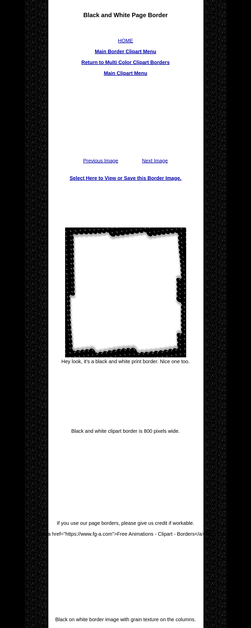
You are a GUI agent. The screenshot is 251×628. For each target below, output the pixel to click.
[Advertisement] (125, 117)
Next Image (155, 160)
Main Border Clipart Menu (125, 51)
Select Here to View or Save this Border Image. (125, 178)
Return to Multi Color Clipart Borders (125, 62)
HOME (125, 40)
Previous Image (100, 160)
